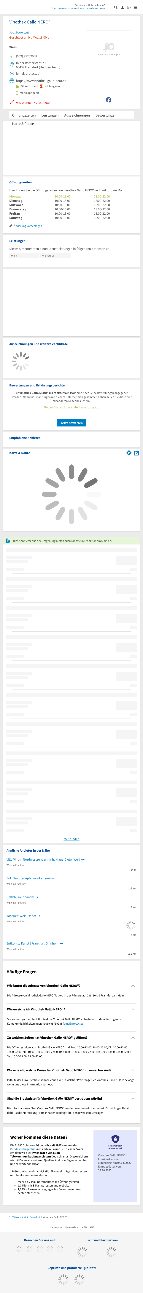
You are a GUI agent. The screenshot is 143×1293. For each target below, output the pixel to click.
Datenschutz (72, 1227)
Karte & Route (23, 123)
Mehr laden (72, 839)
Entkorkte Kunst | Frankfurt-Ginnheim (33, 943)
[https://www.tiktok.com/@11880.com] (30, 1249)
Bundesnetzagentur (22, 1149)
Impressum (56, 1227)
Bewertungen (106, 115)
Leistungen (50, 115)
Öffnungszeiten (24, 115)
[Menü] (137, 7)
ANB (92, 1227)
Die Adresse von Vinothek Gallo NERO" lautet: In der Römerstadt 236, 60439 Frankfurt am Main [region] (65, 995)
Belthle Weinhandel (20, 897)
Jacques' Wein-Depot (21, 916)
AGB (84, 1227)
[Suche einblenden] (117, 7)
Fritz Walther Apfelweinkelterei (28, 878)
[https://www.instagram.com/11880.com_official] (40, 1249)
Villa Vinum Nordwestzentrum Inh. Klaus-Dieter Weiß (43, 859)
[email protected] (74, 1023)
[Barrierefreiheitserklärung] (130, 7)
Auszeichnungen (77, 115)
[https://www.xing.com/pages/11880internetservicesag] (50, 1249)
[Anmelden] (124, 7)
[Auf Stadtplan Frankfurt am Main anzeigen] (136, 453)
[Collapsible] (133, 986)
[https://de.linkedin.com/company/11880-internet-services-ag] (60, 1249)
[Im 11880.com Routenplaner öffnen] (129, 452)
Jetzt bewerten (72, 423)
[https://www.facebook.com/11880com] (19, 1249)
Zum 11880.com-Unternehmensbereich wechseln (77, 8)
